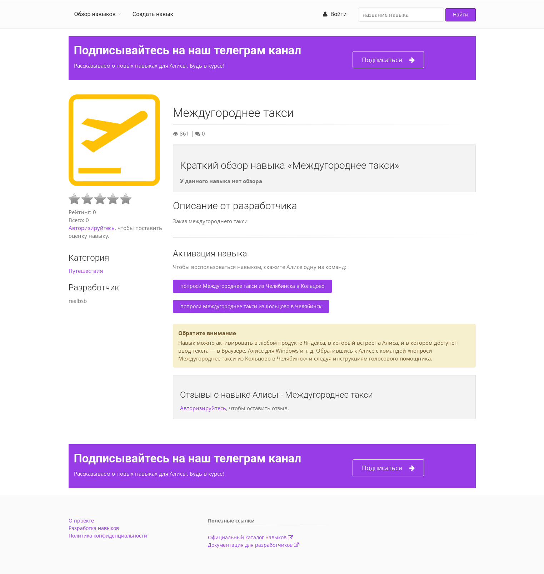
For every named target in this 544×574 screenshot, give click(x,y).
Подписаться (388, 59)
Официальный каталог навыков (250, 537)
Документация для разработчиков (253, 544)
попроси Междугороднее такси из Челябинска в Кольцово (252, 286)
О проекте (81, 520)
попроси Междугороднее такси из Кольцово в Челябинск (250, 306)
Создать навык (153, 14)
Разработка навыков (94, 528)
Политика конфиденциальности (108, 535)
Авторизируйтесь (92, 227)
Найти (460, 14)
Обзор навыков (95, 14)
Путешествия (86, 270)
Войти (334, 14)
